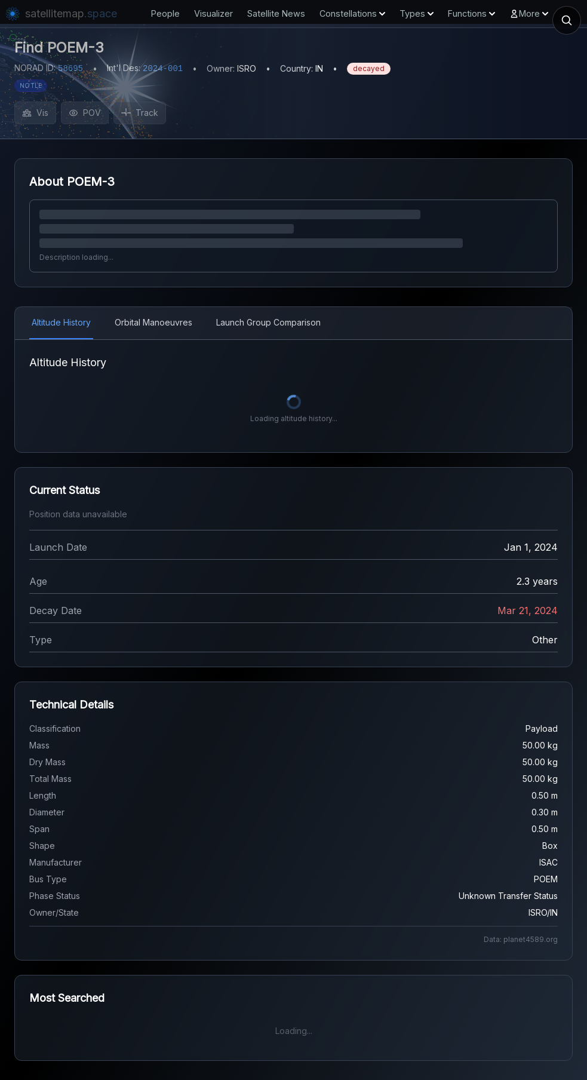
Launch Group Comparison (268, 322)
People (165, 13)
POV (85, 113)
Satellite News (276, 13)
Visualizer (213, 13)
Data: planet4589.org (521, 939)
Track (139, 113)
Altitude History (61, 322)
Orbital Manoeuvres (153, 322)
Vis (35, 113)
